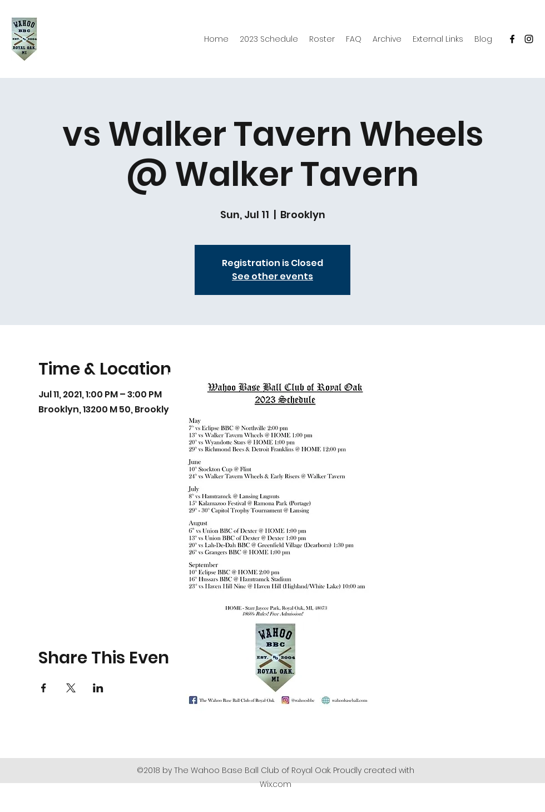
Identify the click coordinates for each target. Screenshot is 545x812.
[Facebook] (512, 39)
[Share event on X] (71, 687)
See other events (272, 276)
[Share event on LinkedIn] (98, 687)
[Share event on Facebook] (43, 687)
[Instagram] (528, 39)
